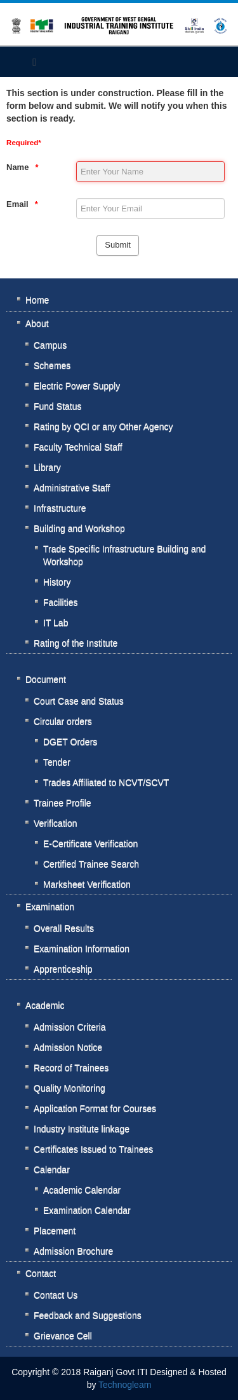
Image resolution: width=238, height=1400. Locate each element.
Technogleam (124, 1385)
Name (17, 167)
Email (17, 204)
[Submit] (117, 245)
